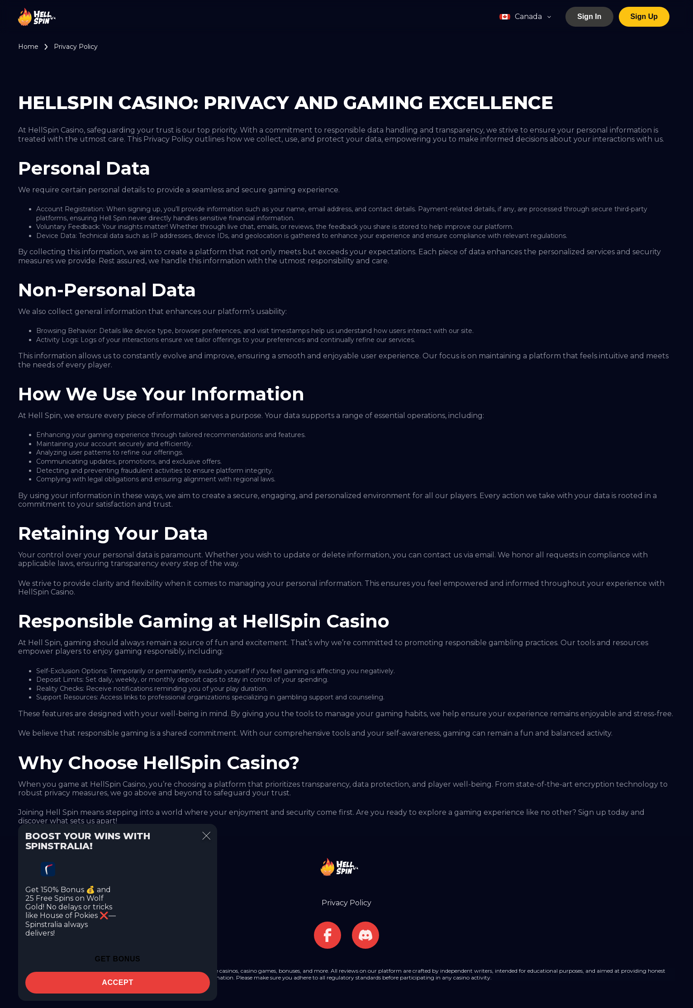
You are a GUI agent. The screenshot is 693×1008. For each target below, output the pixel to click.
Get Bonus (118, 959)
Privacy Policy (346, 903)
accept (117, 982)
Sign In (589, 16)
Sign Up (644, 16)
